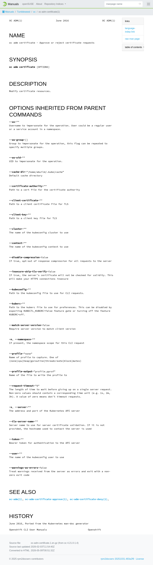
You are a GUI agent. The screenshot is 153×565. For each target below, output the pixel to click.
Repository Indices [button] (54, 4)
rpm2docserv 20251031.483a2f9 (117, 559)
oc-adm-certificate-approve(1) (46, 499)
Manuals (8, 12)
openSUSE (28, 4)
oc (34, 12)
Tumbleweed (23, 12)
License (140, 559)
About (39, 4)
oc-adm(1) (15, 499)
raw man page (132, 39)
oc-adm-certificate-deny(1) (88, 499)
